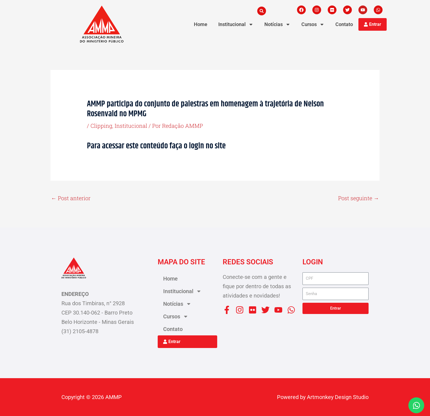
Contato (344, 24)
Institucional (131, 125)
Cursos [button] (312, 24)
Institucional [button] (235, 24)
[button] (261, 11)
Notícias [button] (277, 24)
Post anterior (70, 198)
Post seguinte (358, 198)
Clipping (101, 125)
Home (200, 24)
